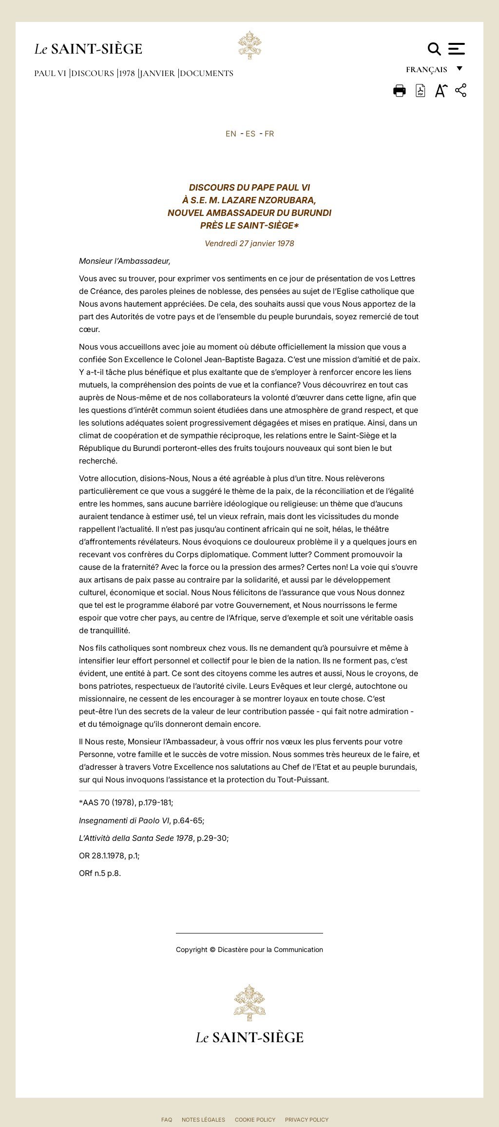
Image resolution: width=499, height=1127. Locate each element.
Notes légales (203, 1119)
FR (269, 133)
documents (206, 73)
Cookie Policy (255, 1119)
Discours (93, 73)
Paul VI (51, 73)
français (427, 71)
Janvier (158, 73)
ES (250, 133)
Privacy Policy (306, 1119)
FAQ (166, 1119)
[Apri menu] (455, 48)
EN (231, 133)
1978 (128, 73)
